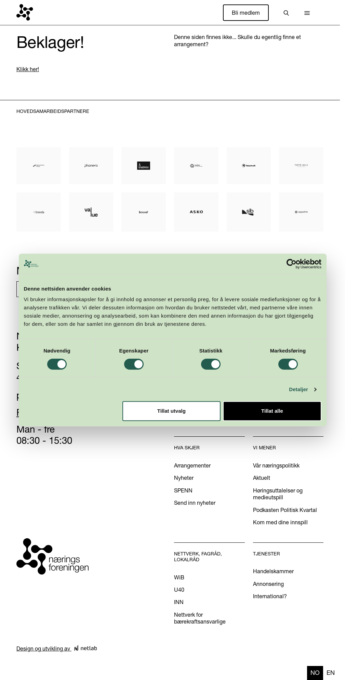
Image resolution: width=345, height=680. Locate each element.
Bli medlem (246, 12)
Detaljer (298, 389)
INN (179, 602)
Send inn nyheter (194, 502)
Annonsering (268, 583)
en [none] (331, 673)
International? (270, 596)
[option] (330, 673)
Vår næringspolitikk (276, 465)
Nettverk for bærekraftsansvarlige (200, 618)
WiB (179, 577)
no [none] (315, 673)
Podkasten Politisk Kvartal (285, 509)
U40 (179, 589)
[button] (307, 12)
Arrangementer (192, 465)
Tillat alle (272, 411)
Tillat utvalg (171, 411)
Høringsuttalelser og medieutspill (278, 494)
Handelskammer (273, 571)
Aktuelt (261, 477)
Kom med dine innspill (280, 522)
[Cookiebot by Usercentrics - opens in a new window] (291, 264)
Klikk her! (27, 69)
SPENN (183, 490)
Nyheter (184, 477)
